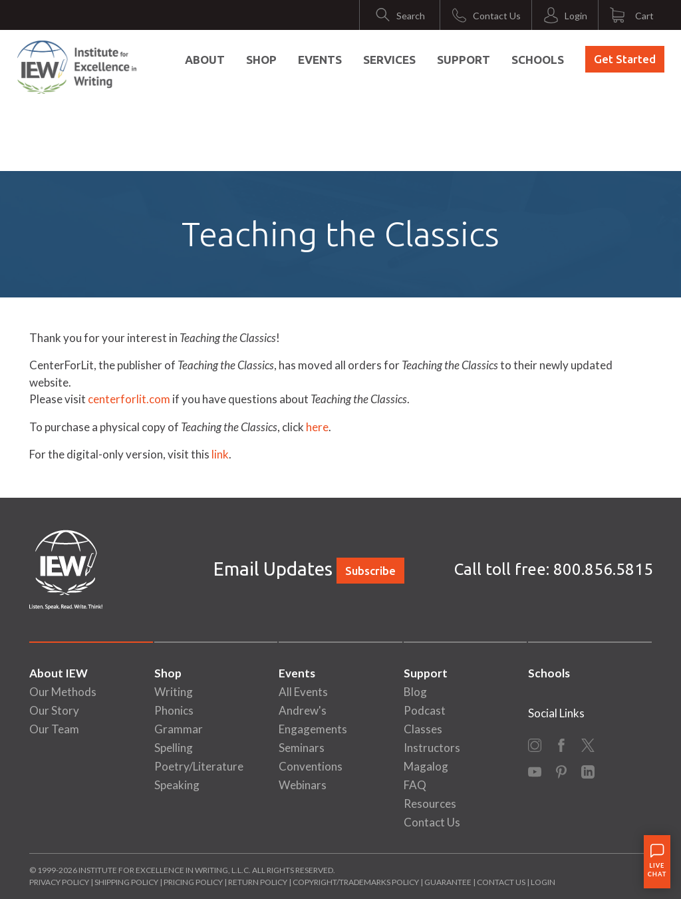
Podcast (425, 710)
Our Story (54, 710)
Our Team (54, 729)
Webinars (303, 785)
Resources (430, 803)
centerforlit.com (130, 399)
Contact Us (432, 822)
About (205, 59)
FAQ (415, 785)
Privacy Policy (59, 882)
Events (320, 59)
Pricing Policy (193, 882)
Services (389, 59)
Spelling (173, 748)
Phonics (174, 710)
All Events (303, 692)
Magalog (426, 766)
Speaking (177, 785)
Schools (537, 59)
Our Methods (62, 692)
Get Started (625, 59)
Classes (423, 729)
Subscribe (370, 570)
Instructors (432, 748)
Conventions (310, 766)
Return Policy (257, 882)
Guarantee (448, 882)
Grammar (178, 729)
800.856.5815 (603, 569)
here (317, 427)
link (220, 454)
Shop (261, 59)
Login (543, 882)
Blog (415, 692)
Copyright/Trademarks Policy (356, 882)
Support (463, 59)
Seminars (302, 748)
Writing (173, 692)
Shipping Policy (126, 882)
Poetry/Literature (198, 766)
